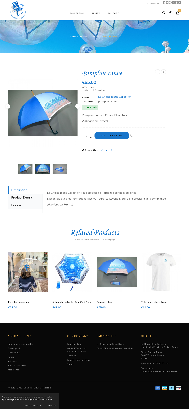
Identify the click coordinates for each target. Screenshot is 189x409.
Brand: (85, 97)
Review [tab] (16, 205)
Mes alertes (13, 369)
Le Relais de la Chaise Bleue (110, 344)
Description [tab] (19, 190)
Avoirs (11, 357)
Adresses (12, 361)
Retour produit (15, 348)
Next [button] (77, 106)
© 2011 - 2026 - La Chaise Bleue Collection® (29, 387)
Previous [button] (8, 106)
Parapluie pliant (105, 302)
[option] (43, 113)
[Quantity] (87, 135)
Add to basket (112, 135)
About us (71, 355)
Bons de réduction (17, 365)
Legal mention (74, 344)
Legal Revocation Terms (78, 360)
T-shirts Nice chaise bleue (154, 302)
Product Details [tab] (22, 197)
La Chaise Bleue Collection (114, 96)
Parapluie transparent (19, 302)
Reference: (87, 101)
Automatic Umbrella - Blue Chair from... (72, 302)
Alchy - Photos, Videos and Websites (115, 348)
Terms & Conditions (32, 405)
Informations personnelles (20, 344)
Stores (70, 364)
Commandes (14, 352)
